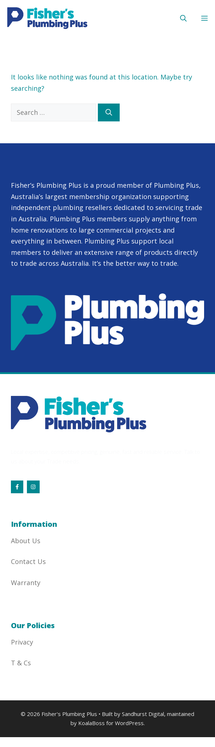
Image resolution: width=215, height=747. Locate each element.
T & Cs (21, 662)
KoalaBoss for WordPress (111, 723)
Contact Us (28, 561)
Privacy (22, 642)
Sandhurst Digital (143, 713)
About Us (25, 540)
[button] (183, 18)
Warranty (25, 582)
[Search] (109, 112)
